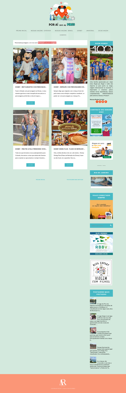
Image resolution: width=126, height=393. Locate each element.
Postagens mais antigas (75, 179)
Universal (89, 31)
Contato (63, 35)
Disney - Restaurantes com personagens (31, 87)
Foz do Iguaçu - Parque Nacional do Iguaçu (104, 344)
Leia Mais (30, 102)
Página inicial (23, 31)
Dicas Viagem (102, 31)
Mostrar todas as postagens (66, 43)
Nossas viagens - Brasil (64, 31)
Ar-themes (3, 392)
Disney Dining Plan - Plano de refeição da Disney (69, 149)
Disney (79, 31)
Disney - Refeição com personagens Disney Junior (69, 87)
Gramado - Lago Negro (104, 314)
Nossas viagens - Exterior (42, 31)
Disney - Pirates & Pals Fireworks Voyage (31, 149)
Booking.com (101, 165)
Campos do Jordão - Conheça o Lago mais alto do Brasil (103, 300)
